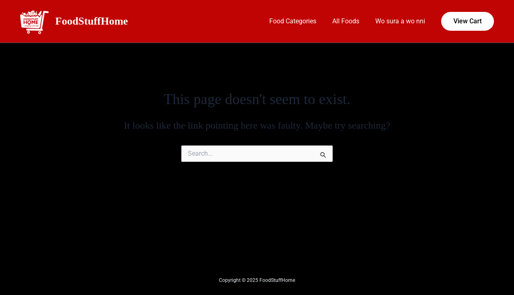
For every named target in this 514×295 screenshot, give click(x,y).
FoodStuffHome (91, 21)
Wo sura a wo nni (401, 21)
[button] (467, 21)
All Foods (349, 21)
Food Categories (299, 21)
